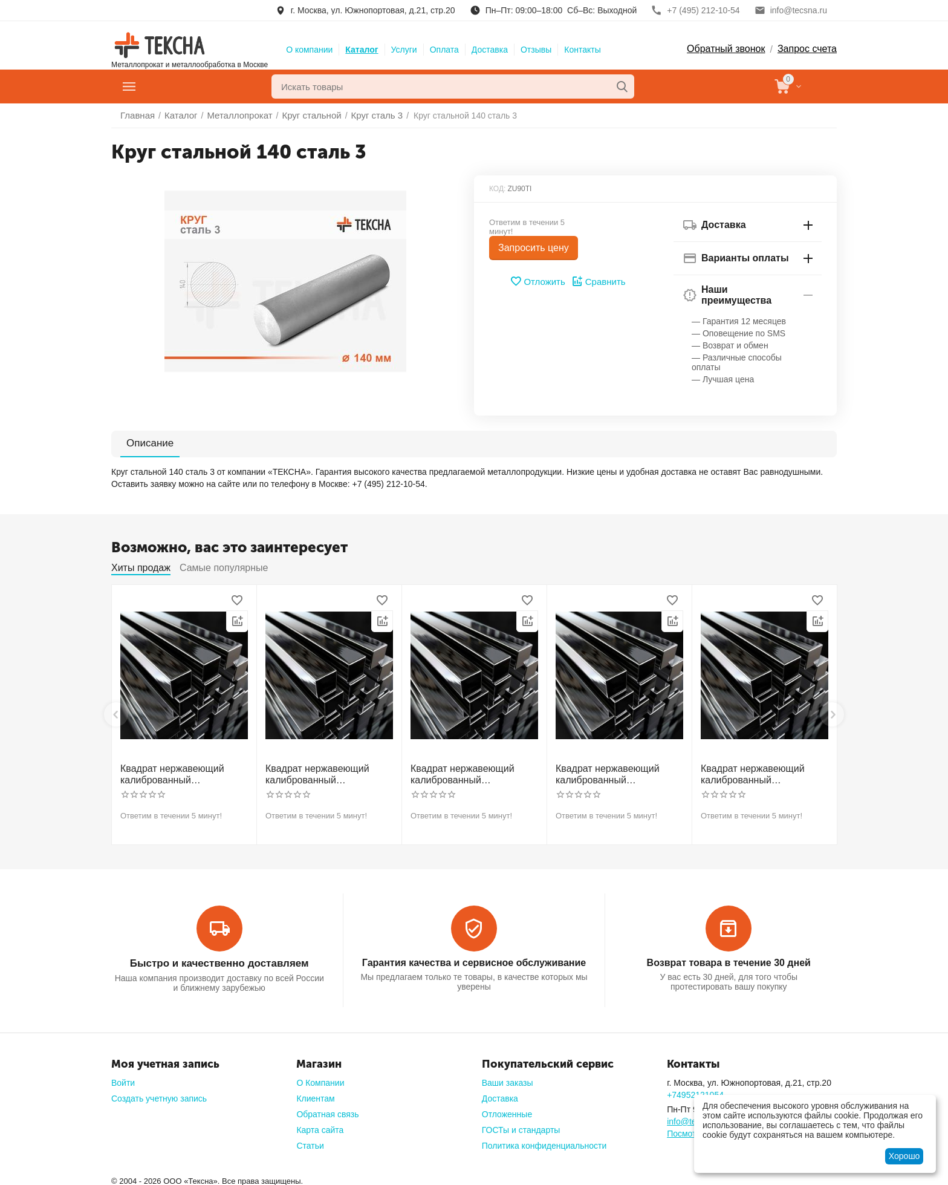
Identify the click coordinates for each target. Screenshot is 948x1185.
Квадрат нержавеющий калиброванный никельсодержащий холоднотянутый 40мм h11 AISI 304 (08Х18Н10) (472, 773)
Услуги (404, 49)
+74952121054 (695, 1090)
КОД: (497, 188)
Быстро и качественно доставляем (219, 960)
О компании (309, 49)
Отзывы (536, 49)
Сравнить (597, 281)
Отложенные (507, 1110)
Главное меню (179, 86)
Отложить (539, 281)
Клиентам (315, 1094)
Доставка (490, 49)
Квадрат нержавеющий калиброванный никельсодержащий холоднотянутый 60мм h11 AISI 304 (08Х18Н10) (762, 773)
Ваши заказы (507, 1078)
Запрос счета (807, 49)
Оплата (444, 49)
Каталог (361, 49)
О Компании (320, 1078)
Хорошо (904, 1156)
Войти (123, 1078)
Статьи (309, 1141)
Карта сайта (319, 1126)
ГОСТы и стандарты (521, 1126)
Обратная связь (327, 1110)
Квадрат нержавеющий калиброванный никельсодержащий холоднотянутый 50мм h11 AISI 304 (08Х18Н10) (617, 773)
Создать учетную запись (159, 1094)
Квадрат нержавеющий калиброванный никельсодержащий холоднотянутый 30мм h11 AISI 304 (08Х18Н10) (181, 773)
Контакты (582, 49)
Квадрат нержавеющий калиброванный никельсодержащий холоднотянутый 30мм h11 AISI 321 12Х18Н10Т (326, 773)
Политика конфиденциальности (544, 1141)
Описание (142, 443)
